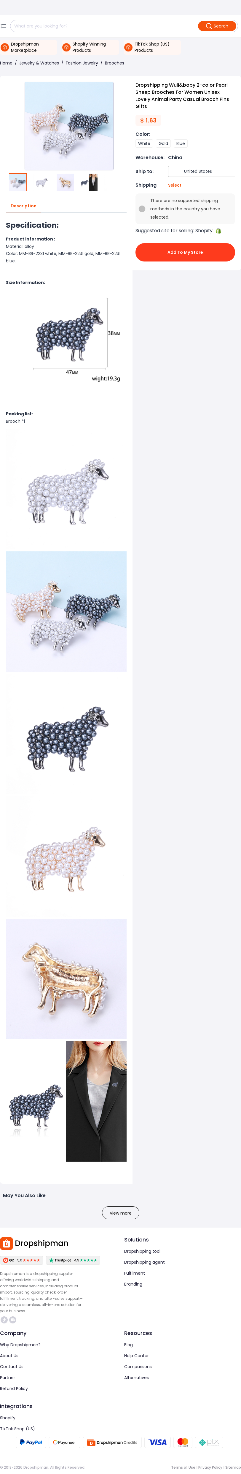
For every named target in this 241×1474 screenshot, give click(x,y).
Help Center (136, 1356)
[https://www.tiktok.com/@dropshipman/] (4, 1319)
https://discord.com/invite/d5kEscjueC (12, 1319)
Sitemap (233, 1467)
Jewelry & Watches (39, 63)
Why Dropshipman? (20, 1345)
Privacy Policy (210, 1467)
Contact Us (11, 1367)
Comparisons (138, 1367)
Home (6, 63)
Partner (7, 1378)
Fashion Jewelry (82, 63)
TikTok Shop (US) (17, 1429)
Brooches (114, 63)
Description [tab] (23, 206)
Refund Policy (14, 1388)
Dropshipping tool (142, 1251)
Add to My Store (185, 252)
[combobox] (204, 171)
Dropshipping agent (144, 1262)
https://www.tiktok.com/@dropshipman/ (4, 1319)
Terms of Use (183, 1467)
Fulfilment (134, 1273)
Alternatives (136, 1378)
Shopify (7, 1418)
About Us (9, 1356)
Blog (128, 1345)
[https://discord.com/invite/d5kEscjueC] (12, 1319)
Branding (133, 1284)
